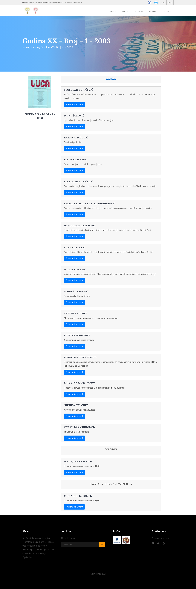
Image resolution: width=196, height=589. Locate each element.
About (126, 11)
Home (113, 11)
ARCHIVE (139, 11)
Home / (26, 46)
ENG (170, 3)
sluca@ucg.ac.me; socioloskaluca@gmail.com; (46, 2)
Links (168, 11)
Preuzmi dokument (74, 103)
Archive (35, 46)
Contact (154, 11)
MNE (163, 3)
